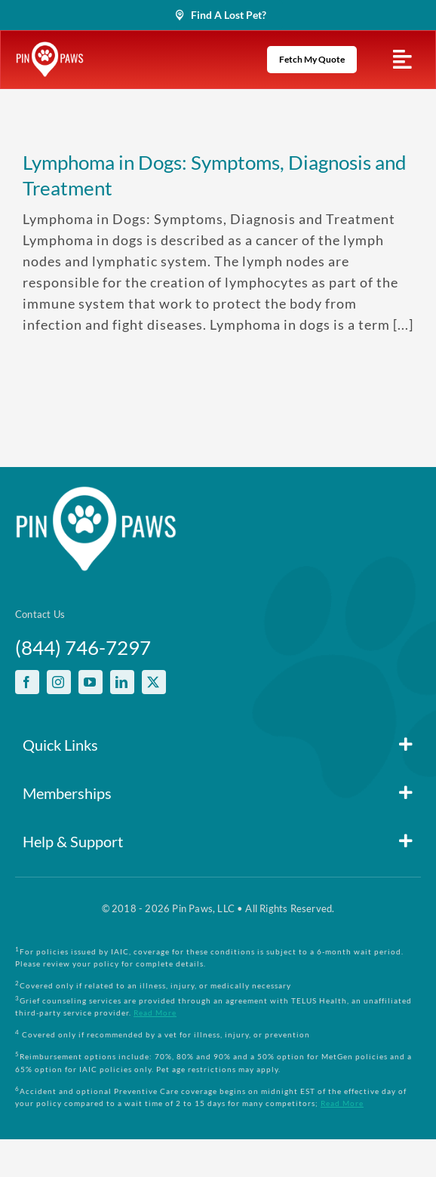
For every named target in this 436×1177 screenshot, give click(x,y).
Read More (155, 1012)
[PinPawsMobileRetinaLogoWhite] (50, 48)
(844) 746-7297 (83, 647)
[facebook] (27, 682)
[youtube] (90, 682)
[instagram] (59, 682)
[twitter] (154, 682)
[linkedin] (122, 682)
